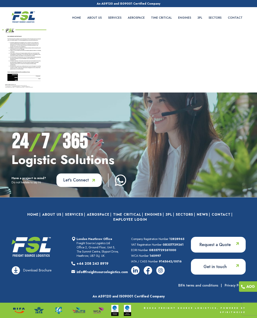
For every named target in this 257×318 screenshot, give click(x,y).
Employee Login (130, 219)
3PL (199, 18)
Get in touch (215, 267)
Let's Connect (76, 180)
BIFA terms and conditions (198, 285)
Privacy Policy (235, 285)
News (202, 214)
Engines (184, 18)
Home (76, 18)
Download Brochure (37, 270)
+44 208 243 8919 (92, 263)
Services (114, 18)
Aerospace (136, 18)
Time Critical (161, 18)
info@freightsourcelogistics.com (102, 272)
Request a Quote (215, 245)
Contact (235, 18)
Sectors (215, 18)
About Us (94, 18)
